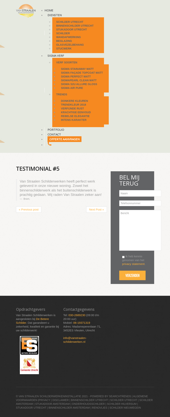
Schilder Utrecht (69, 21)
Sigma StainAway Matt (77, 68)
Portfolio (56, 130)
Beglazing (64, 40)
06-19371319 (81, 322)
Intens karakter (74, 119)
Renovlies (99, 407)
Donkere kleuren (74, 100)
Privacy (44, 400)
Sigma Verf (56, 55)
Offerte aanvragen (64, 139)
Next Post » (96, 209)
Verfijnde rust (72, 108)
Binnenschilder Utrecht (75, 25)
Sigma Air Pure (72, 87)
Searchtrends (120, 396)
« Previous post (29, 209)
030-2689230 (76, 315)
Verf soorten (66, 62)
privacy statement (133, 264)
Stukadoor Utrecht (71, 29)
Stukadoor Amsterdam (52, 403)
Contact (54, 134)
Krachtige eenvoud (76, 112)
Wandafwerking (68, 37)
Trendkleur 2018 (73, 104)
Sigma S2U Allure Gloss (79, 84)
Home (48, 10)
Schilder (63, 33)
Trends (61, 94)
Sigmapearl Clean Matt (79, 80)
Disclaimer (60, 400)
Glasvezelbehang (70, 44)
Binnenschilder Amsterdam (69, 407)
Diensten (55, 15)
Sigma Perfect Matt (76, 76)
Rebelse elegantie (75, 116)
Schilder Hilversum (121, 403)
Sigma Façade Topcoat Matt (82, 72)
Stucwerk (64, 48)
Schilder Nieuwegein (125, 407)
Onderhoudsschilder (88, 403)
